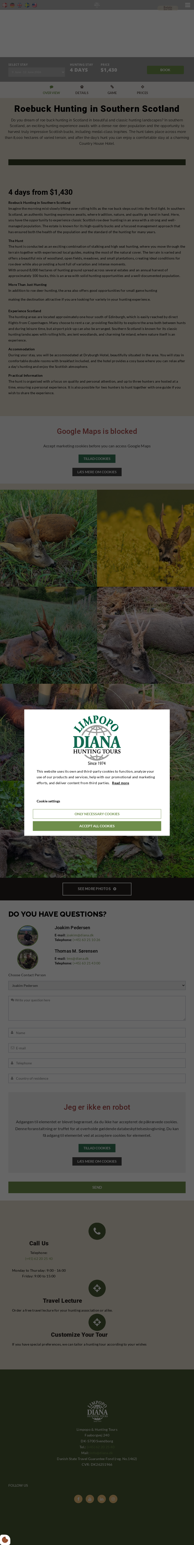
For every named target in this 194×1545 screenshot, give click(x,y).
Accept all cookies (97, 826)
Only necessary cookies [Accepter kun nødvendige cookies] (97, 814)
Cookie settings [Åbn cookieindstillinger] (48, 801)
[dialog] (97, 772)
